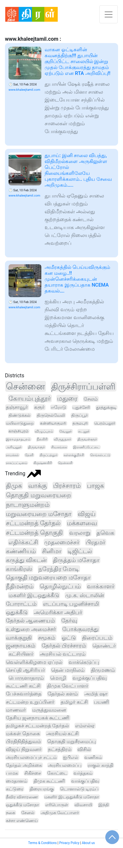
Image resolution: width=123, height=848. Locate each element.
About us (88, 843)
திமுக (14, 485)
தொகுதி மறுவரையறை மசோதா (48, 577)
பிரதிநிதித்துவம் (23, 741)
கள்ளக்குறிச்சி (74, 455)
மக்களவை (82, 523)
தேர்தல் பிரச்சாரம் (64, 646)
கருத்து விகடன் (26, 559)
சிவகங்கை (59, 447)
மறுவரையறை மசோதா (39, 514)
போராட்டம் (21, 604)
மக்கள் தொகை (23, 734)
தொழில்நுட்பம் (60, 586)
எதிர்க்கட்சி (23, 542)
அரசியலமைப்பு (64, 765)
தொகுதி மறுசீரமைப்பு (71, 741)
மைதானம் (16, 781)
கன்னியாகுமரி (53, 423)
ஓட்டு (69, 638)
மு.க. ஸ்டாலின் (84, 595)
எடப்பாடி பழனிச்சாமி (71, 604)
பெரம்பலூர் (104, 423)
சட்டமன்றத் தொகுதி (34, 532)
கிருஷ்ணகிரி (42, 463)
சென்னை (25, 386)
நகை (10, 812)
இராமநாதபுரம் (18, 439)
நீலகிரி (42, 439)
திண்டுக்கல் (20, 415)
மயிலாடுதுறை (20, 423)
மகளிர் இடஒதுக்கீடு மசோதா (71, 796)
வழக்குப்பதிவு (89, 678)
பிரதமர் (95, 542)
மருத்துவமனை (49, 710)
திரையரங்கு (42, 788)
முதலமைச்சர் (61, 542)
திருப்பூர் (79, 415)
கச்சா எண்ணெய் (22, 820)
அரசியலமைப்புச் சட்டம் (31, 757)
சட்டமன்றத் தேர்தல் (33, 523)
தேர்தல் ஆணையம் (30, 620)
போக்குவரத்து (80, 629)
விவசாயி (83, 804)
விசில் (84, 749)
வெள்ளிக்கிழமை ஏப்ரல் (34, 662)
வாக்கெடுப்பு (84, 662)
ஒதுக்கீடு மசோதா (22, 804)
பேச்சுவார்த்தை (23, 694)
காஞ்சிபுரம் (19, 431)
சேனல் (27, 812)
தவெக (105, 532)
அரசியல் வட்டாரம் (63, 654)
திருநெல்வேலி (51, 415)
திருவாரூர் (36, 447)
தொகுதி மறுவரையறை (38, 495)
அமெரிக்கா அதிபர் (58, 612)
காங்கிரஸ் (19, 568)
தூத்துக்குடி (106, 407)
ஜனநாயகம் (20, 646)
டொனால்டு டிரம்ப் (79, 788)
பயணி (101, 702)
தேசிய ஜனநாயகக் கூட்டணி (38, 718)
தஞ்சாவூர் (17, 407)
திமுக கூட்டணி (49, 781)
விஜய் (86, 514)
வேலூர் (65, 431)
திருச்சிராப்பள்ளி (83, 386)
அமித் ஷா (96, 694)
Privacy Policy (69, 843)
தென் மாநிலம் (68, 670)
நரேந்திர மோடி (58, 568)
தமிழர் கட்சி (74, 702)
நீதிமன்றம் (19, 586)
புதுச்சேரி (81, 407)
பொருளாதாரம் (26, 678)
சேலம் (91, 399)
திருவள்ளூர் (87, 439)
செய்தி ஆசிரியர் (25, 670)
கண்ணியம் (21, 551)
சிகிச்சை (32, 773)
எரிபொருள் (56, 804)
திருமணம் (103, 670)
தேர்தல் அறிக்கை (24, 765)
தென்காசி (65, 463)
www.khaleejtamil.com (24, 89)
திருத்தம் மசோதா (76, 559)
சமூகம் (46, 637)
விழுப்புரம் (44, 431)
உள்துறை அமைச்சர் (31, 629)
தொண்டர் (104, 646)
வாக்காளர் (100, 586)
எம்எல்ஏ (85, 726)
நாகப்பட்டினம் (16, 463)
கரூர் (39, 407)
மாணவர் (16, 710)
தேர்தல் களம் (63, 694)
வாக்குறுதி (19, 637)
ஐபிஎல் (70, 757)
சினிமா (51, 551)
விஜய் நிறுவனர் (24, 749)
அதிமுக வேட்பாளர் (60, 812)
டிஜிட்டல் (80, 551)
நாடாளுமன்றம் (28, 504)
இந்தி (103, 804)
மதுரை (67, 398)
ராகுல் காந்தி (100, 765)
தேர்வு (69, 620)
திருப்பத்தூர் (48, 455)
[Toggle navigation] (108, 14)
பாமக (12, 773)
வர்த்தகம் (82, 773)
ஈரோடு (58, 407)
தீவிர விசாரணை (22, 796)
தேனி (29, 455)
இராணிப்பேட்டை (86, 447)
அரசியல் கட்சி (62, 734)
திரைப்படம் (97, 638)
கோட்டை (57, 773)
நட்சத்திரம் (60, 749)
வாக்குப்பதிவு (85, 781)
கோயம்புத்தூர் (30, 398)
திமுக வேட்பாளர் (67, 686)
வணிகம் (93, 757)
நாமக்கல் (12, 455)
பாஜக (95, 485)
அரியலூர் (14, 447)
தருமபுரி (80, 423)
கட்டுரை (14, 788)
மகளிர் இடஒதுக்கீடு (34, 595)
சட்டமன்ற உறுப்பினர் (30, 702)
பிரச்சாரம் (67, 485)
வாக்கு (37, 485)
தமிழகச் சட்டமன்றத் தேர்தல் (37, 726)
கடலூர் (84, 431)
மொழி (58, 678)
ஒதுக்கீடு (17, 612)
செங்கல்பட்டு (100, 455)
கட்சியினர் (21, 654)
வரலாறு (80, 532)
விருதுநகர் (62, 439)
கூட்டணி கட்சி (23, 686)
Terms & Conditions (42, 843)
